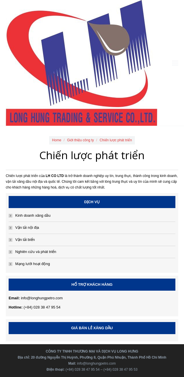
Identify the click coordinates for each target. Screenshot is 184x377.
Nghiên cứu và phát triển (35, 252)
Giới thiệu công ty (80, 140)
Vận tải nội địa (27, 227)
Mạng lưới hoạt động (32, 264)
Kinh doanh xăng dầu (33, 215)
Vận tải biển (25, 239)
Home (56, 140)
